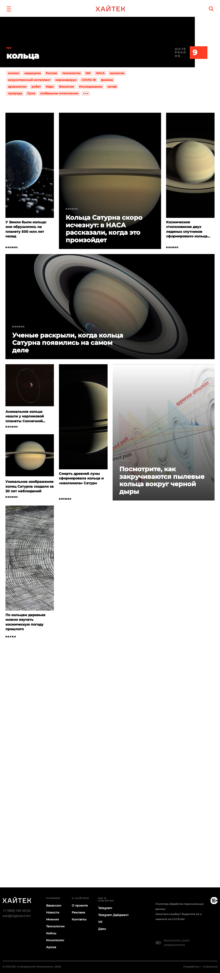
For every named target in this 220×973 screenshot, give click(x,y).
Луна (31, 93)
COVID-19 (89, 80)
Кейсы (51, 933)
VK (100, 922)
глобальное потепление (59, 93)
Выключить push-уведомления (177, 943)
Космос (11, 247)
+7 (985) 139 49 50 (17, 911)
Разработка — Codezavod (200, 966)
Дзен (102, 929)
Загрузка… (110, 779)
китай (112, 87)
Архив (51, 947)
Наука (124, 460)
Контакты (79, 919)
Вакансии (53, 905)
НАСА (100, 73)
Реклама (78, 912)
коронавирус (66, 80)
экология (117, 73)
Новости (52, 912)
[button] (9, 8)
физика (107, 80)
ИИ (88, 73)
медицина (32, 73)
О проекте (80, 905)
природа (15, 93)
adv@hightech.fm (17, 916)
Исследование (90, 87)
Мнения (52, 919)
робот (36, 87)
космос (13, 73)
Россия (51, 73)
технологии (71, 73)
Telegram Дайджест (113, 915)
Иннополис (55, 940)
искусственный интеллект (29, 80)
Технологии (55, 926)
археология (17, 87)
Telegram (105, 908)
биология (66, 87)
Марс (50, 87)
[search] (211, 8)
